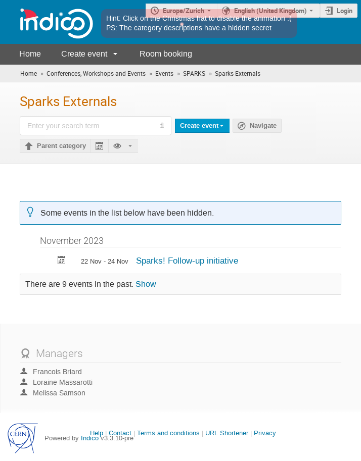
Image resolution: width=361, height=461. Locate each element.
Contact (120, 433)
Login (344, 10)
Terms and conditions (168, 433)
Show (146, 284)
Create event (84, 53)
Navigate (263, 125)
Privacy (265, 433)
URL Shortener (226, 433)
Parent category (61, 145)
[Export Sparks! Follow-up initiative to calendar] (62, 261)
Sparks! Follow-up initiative (187, 260)
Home (30, 53)
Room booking (166, 53)
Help (96, 433)
